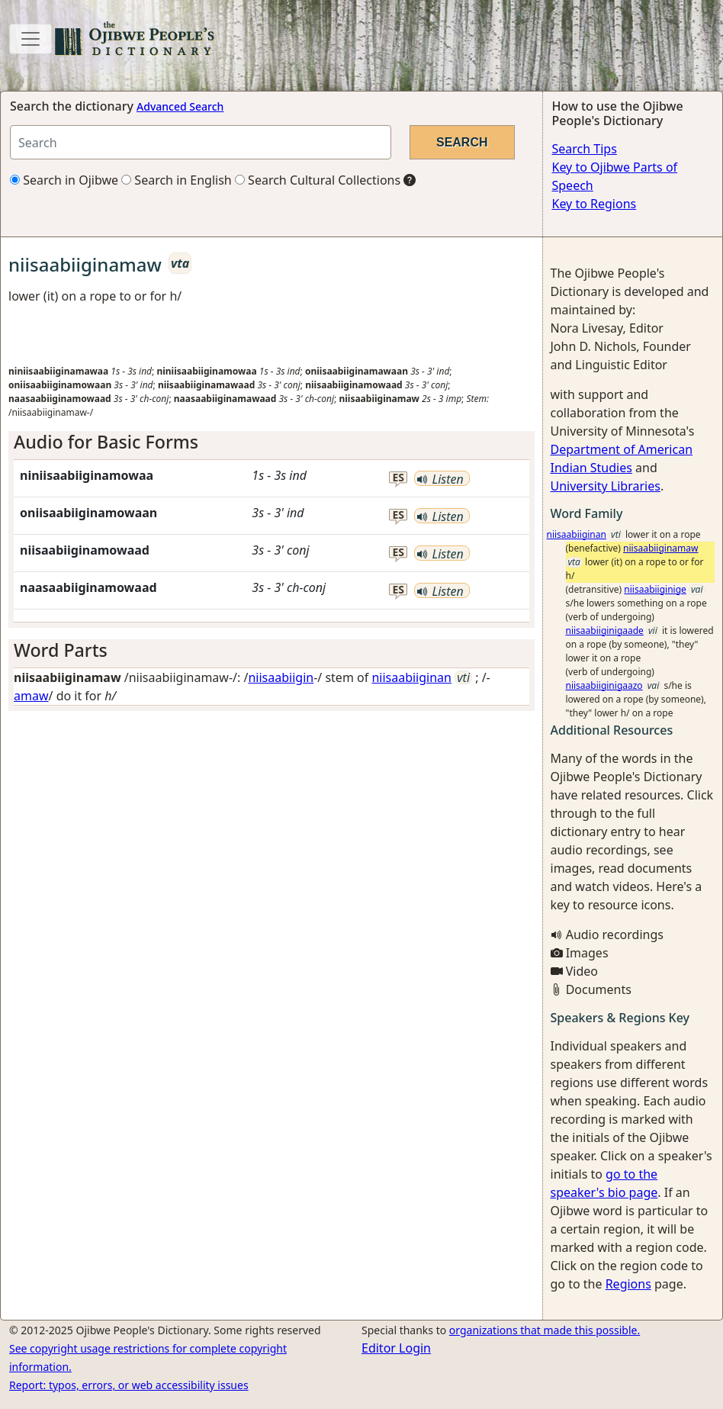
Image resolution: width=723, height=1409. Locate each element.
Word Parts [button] (61, 650)
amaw (31, 695)
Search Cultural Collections (317, 180)
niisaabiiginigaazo (604, 685)
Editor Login (396, 1348)
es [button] (398, 477)
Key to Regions (594, 203)
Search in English (176, 180)
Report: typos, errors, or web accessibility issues (129, 1385)
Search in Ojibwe (64, 180)
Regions (628, 1283)
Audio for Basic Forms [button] (106, 441)
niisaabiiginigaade (605, 630)
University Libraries (605, 486)
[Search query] (200, 142)
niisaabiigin (280, 677)
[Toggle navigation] (30, 39)
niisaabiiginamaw (660, 548)
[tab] (271, 442)
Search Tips (584, 148)
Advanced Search (180, 106)
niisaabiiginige (655, 589)
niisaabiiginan (411, 677)
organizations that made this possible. (544, 1330)
